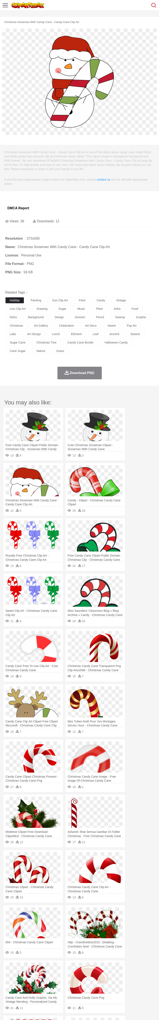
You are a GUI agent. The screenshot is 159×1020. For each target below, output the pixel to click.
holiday (15, 300)
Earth (74, 967)
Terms (19, 1011)
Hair (133, 980)
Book (44, 986)
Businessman (73, 980)
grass (60, 351)
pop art (131, 325)
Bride (38, 980)
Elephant (110, 974)
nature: (9, 967)
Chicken (64, 974)
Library (145, 986)
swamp (120, 317)
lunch (56, 334)
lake (13, 334)
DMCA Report (18, 208)
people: (9, 980)
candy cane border (81, 342)
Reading (70, 986)
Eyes (104, 980)
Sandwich (94, 993)
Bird (35, 974)
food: (8, 992)
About (8, 1011)
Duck (90, 974)
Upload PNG (78, 1011)
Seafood (108, 993)
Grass (112, 967)
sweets (135, 334)
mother (59, 980)
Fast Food (64, 993)
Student (22, 986)
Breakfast (20, 993)
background (36, 317)
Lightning (124, 967)
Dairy (32, 993)
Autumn (31, 967)
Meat (83, 993)
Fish (120, 974)
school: (9, 986)
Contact (50, 1011)
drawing (42, 308)
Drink (53, 993)
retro (13, 317)
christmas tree (47, 342)
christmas (16, 325)
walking (114, 980)
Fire (82, 967)
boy (148, 980)
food (135, 308)
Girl (141, 980)
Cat (55, 974)
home (124, 980)
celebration (66, 325)
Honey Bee (140, 974)
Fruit (75, 993)
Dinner (145, 993)
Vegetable (121, 993)
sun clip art (60, 300)
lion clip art (18, 308)
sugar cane (18, 342)
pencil (100, 317)
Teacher (34, 986)
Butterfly (45, 974)
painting (36, 300)
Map (120, 986)
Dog (82, 974)
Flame (90, 967)
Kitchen (134, 993)
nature (41, 351)
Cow (74, 974)
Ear (96, 980)
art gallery (41, 325)
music (81, 308)
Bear (27, 974)
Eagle (99, 974)
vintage (121, 300)
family (48, 980)
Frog (128, 974)
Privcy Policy (34, 1011)
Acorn (21, 967)
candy (100, 300)
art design (34, 334)
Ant (20, 974)
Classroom (56, 986)
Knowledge (131, 986)
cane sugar (18, 351)
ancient (114, 334)
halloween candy (116, 342)
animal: (9, 974)
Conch (64, 967)
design (59, 317)
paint (82, 300)
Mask (21, 980)
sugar (62, 308)
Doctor (87, 980)
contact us (103, 179)
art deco (90, 325)
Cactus (54, 967)
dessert (80, 317)
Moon (135, 967)
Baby (30, 980)
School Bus (108, 986)
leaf (95, 334)
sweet (111, 325)
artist (117, 308)
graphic (141, 317)
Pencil (81, 986)
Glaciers (101, 967)
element (76, 334)
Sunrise (146, 967)
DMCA (62, 1011)
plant (99, 308)
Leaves (43, 967)
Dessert (42, 993)
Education (93, 986)
